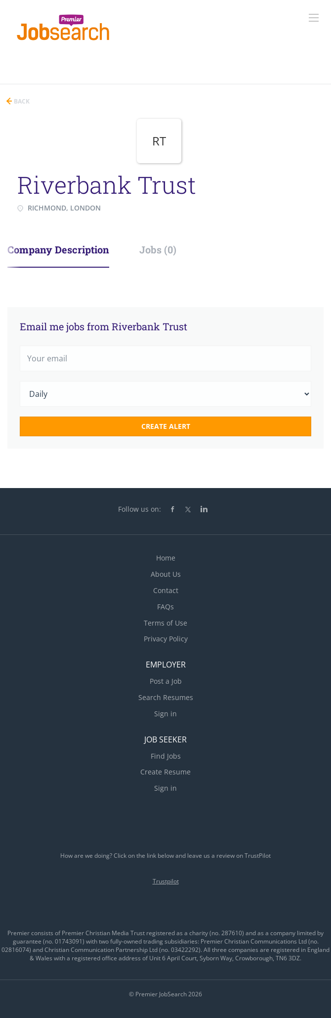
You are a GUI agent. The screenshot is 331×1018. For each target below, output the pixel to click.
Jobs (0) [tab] (157, 249)
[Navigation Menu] (314, 17)
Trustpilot (166, 881)
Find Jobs (166, 756)
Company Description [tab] (58, 249)
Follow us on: (139, 509)
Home (165, 557)
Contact (165, 590)
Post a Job (166, 681)
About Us (166, 574)
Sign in (165, 713)
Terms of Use (165, 623)
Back (21, 101)
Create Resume (165, 771)
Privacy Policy (166, 638)
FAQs (165, 606)
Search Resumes (165, 697)
